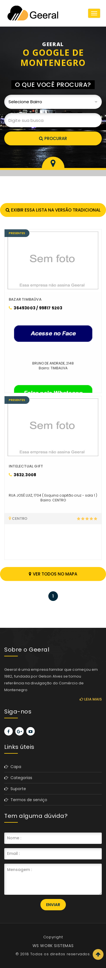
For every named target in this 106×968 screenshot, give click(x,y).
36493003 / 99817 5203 (35, 308)
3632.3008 (22, 475)
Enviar (53, 904)
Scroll (98, 954)
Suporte (15, 789)
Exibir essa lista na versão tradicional (53, 210)
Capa (12, 766)
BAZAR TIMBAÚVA (25, 299)
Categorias (18, 778)
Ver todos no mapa (53, 574)
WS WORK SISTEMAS (53, 945)
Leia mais (91, 699)
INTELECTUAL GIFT (26, 466)
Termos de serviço (25, 800)
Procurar (53, 138)
